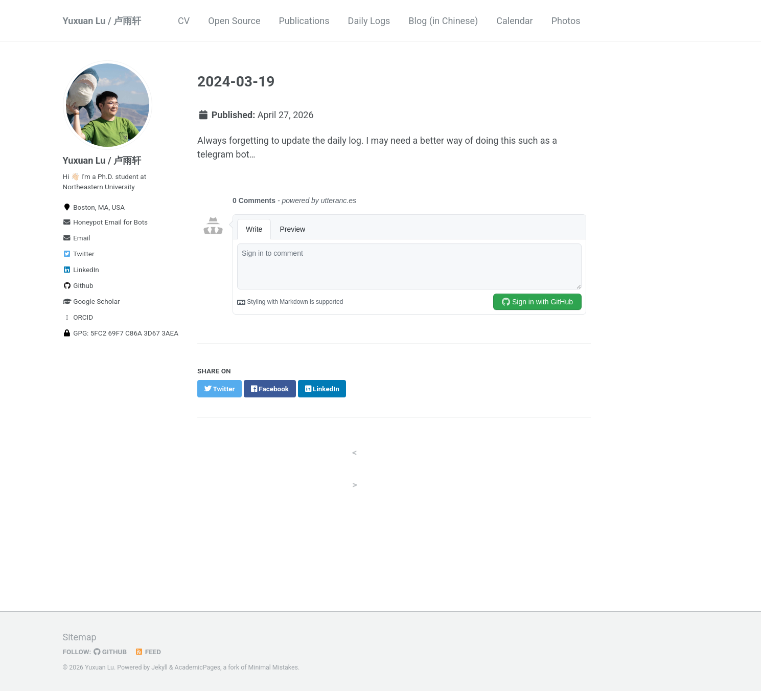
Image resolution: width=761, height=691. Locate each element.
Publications (304, 20)
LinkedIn (81, 269)
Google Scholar (91, 301)
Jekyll (159, 667)
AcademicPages (197, 667)
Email (76, 238)
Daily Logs (369, 20)
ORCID (78, 317)
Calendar (514, 20)
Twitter (79, 254)
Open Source (234, 20)
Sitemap (80, 637)
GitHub (110, 652)
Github (78, 285)
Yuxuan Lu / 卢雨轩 (102, 20)
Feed (147, 652)
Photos (566, 20)
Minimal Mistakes (273, 667)
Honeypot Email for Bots (105, 222)
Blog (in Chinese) (443, 20)
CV (184, 20)
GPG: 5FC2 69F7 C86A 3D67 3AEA (111, 333)
